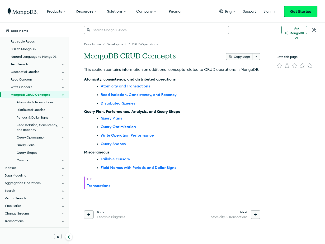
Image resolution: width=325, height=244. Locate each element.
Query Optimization (118, 126)
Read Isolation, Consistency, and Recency (139, 94)
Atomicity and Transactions (125, 86)
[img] (279, 65)
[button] (227, 11)
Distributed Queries (31, 110)
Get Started (300, 11)
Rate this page (287, 57)
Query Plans (25, 145)
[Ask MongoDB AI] (294, 30)
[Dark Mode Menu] (314, 30)
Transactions (98, 185)
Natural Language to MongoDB (34, 56)
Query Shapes (27, 152)
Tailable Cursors (115, 159)
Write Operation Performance (127, 135)
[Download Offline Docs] (58, 236)
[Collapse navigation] (69, 236)
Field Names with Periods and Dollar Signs (138, 167)
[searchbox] (156, 30)
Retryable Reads (23, 41)
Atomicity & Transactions (35, 102)
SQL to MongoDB (23, 49)
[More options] (256, 56)
